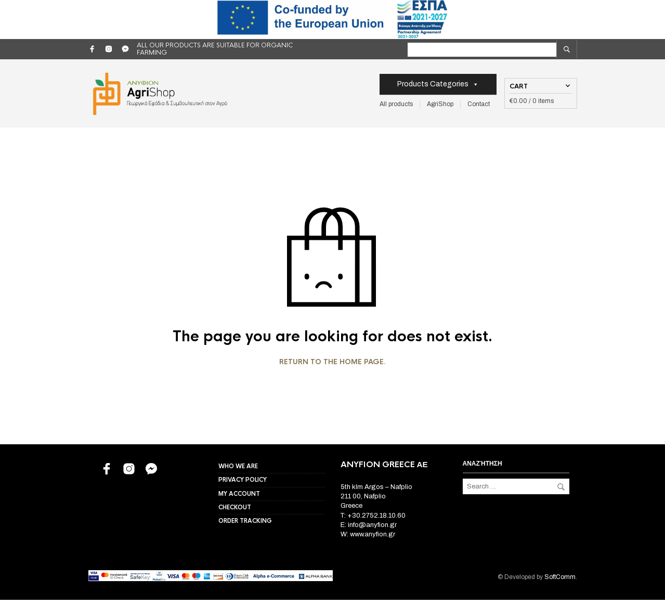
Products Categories (438, 86)
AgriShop (440, 106)
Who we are (238, 470)
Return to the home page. (332, 366)
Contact (478, 106)
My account (239, 498)
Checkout (234, 511)
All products (396, 106)
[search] (566, 49)
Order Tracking (245, 525)
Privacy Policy (242, 483)
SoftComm (560, 581)
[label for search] (513, 50)
